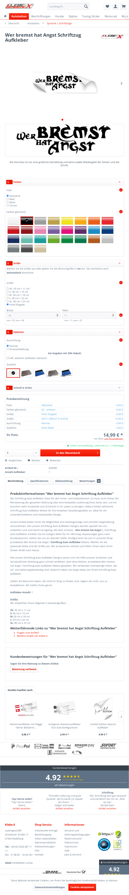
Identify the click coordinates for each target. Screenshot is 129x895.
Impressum (70, 846)
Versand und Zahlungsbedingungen (77, 832)
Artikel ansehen (21, 808)
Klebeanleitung (64, 480)
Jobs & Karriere (72, 854)
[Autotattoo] (19, 16)
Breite (33, 314)
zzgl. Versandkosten (113, 438)
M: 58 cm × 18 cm (19, 295)
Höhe (89, 314)
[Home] (5, 16)
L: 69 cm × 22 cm (18, 298)
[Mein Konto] (115, 6)
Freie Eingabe (17, 304)
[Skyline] (73, 16)
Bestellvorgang (43, 834)
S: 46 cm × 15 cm (18, 291)
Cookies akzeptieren (82, 887)
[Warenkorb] (123, 6)
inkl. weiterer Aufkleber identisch (28, 358)
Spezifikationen (39, 480)
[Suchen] (86, 6)
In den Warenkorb (77, 452)
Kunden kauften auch (20, 690)
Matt (12, 199)
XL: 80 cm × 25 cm (19, 301)
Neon (12, 202)
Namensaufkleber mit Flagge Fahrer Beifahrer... (26, 726)
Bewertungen (90, 481)
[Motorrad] (110, 16)
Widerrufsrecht (73, 838)
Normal (13, 346)
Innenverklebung (19, 349)
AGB (66, 850)
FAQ (37, 850)
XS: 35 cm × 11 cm (19, 288)
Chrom (13, 205)
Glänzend (14, 196)
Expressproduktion (45, 842)
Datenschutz (71, 842)
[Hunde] (59, 16)
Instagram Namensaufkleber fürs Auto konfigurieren (64, 726)
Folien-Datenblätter (46, 838)
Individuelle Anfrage (46, 830)
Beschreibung (15, 480)
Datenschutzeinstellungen (50, 887)
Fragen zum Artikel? (26, 632)
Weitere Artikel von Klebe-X (31, 635)
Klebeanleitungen (45, 846)
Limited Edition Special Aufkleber (103, 726)
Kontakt (39, 854)
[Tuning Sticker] (91, 16)
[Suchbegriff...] (69, 6)
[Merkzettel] (107, 6)
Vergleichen (13, 460)
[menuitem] (69, 6)
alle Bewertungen (64, 785)
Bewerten (53, 460)
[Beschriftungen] (41, 16)
